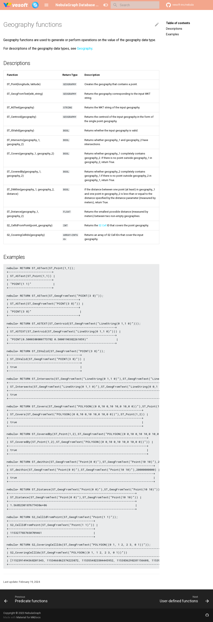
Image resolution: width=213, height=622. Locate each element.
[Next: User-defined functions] (183, 599)
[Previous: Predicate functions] (27, 599)
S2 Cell (102, 225)
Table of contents (178, 23)
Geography (84, 48)
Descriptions (174, 28)
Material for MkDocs (28, 617)
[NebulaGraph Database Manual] (21, 5)
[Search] (135, 5)
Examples (172, 34)
